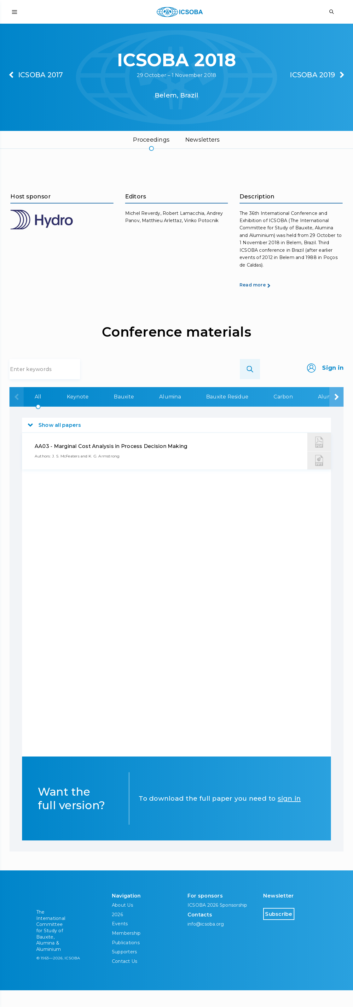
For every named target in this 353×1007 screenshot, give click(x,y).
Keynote (78, 413)
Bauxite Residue (227, 413)
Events (120, 940)
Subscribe (290, 930)
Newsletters (202, 139)
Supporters (124, 968)
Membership (126, 950)
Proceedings (151, 139)
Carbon (283, 413)
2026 (117, 931)
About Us (122, 922)
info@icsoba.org (206, 941)
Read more (261, 301)
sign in (289, 815)
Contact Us (124, 977)
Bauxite (124, 413)
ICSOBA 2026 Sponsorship (217, 922)
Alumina (170, 413)
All (38, 413)
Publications (126, 959)
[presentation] (16, 413)
